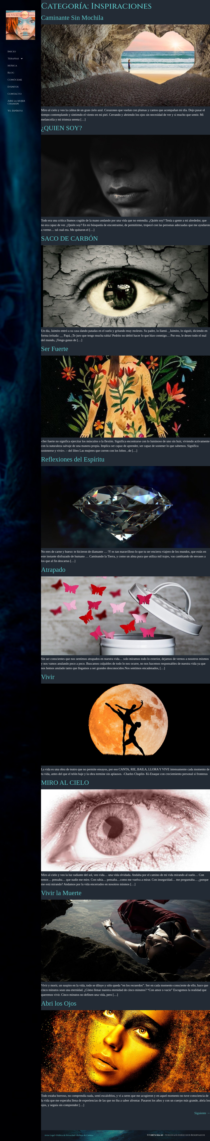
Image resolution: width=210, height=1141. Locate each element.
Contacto (15, 94)
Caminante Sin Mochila (72, 17)
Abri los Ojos (58, 1003)
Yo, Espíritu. (15, 110)
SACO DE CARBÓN (69, 238)
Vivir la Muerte (61, 893)
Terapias (15, 58)
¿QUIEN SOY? (61, 128)
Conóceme (15, 79)
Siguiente (202, 1113)
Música (12, 65)
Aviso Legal (49, 1135)
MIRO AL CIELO (65, 782)
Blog (11, 72)
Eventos (13, 87)
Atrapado (53, 569)
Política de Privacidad (65, 1135)
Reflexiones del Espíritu (73, 459)
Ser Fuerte (54, 348)
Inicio (12, 51)
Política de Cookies (85, 1135)
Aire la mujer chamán (16, 102)
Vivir (47, 677)
